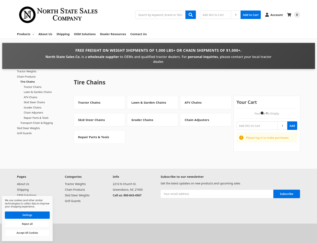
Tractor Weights (26, 71)
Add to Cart (250, 15)
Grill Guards (24, 133)
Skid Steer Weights (28, 128)
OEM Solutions (85, 34)
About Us (45, 34)
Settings (27, 215)
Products (25, 34)
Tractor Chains (33, 87)
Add (292, 126)
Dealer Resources (113, 34)
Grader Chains (32, 107)
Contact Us (138, 34)
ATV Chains (30, 97)
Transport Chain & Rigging (36, 123)
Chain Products (26, 76)
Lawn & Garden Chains (38, 92)
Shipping (63, 34)
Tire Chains (27, 81)
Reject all (27, 224)
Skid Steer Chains (34, 102)
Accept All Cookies (27, 233)
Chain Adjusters (33, 112)
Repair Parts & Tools (36, 118)
